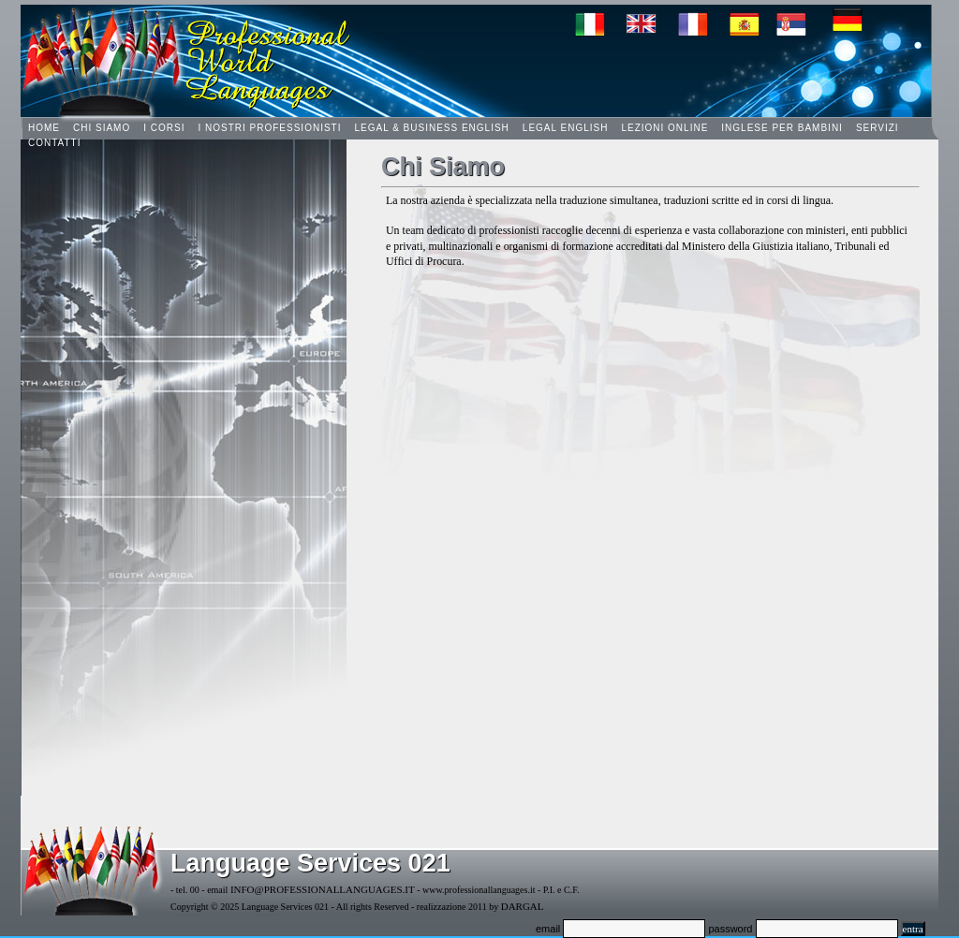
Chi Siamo (101, 128)
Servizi (877, 128)
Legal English (566, 128)
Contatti (54, 143)
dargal (522, 906)
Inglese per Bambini (782, 128)
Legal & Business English (431, 128)
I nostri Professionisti (269, 128)
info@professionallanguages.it (322, 889)
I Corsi (163, 128)
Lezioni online (664, 128)
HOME (44, 128)
